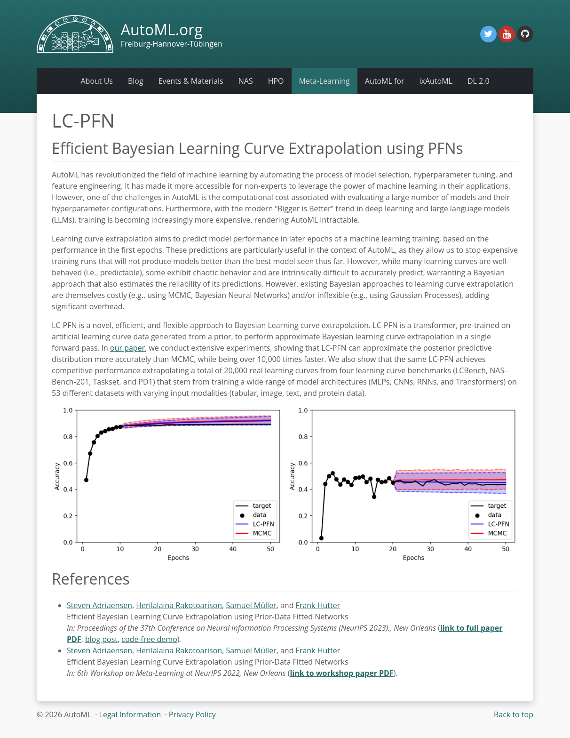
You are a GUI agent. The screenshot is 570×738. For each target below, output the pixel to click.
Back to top (513, 714)
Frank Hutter (318, 605)
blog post (101, 639)
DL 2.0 (478, 81)
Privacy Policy (192, 714)
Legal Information (130, 714)
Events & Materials (190, 81)
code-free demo (149, 639)
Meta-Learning (324, 81)
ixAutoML (435, 81)
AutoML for (384, 81)
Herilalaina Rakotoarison (179, 605)
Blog (135, 81)
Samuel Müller (251, 605)
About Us (96, 81)
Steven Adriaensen (99, 605)
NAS (245, 81)
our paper (127, 348)
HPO (276, 81)
